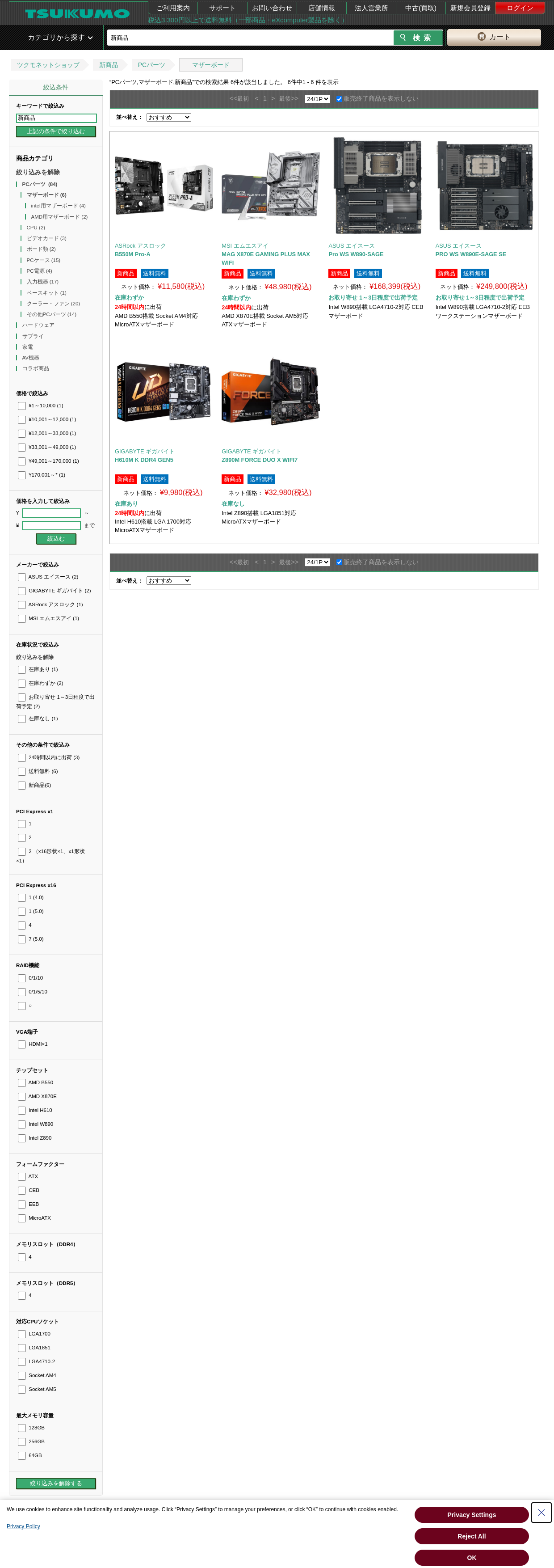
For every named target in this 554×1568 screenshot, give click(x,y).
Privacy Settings (472, 1514)
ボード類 (41, 249)
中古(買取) (420, 8)
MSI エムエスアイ (48, 618)
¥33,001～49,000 (47, 447)
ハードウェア (39, 325)
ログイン (520, 8)
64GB (30, 1455)
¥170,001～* (41, 475)
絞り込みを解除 (38, 172)
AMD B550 (35, 1082)
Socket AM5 (37, 1389)
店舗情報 (321, 8)
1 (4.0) (30, 897)
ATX (28, 1176)
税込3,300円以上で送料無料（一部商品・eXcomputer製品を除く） (248, 20)
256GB (31, 1441)
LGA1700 (34, 1333)
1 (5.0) (30, 911)
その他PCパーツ (52, 314)
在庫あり (38, 669)
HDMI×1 (33, 1044)
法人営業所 (371, 8)
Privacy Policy (23, 1526)
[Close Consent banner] (541, 1512)
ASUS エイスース (48, 576)
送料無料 (38, 771)
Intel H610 (35, 1110)
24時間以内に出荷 (49, 757)
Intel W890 (35, 1124)
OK (472, 1557)
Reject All (471, 1536)
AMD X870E (37, 1096)
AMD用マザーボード (59, 217)
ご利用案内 (173, 8)
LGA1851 (34, 1347)
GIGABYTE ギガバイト (54, 590)
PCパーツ (151, 64)
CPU (36, 227)
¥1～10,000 (40, 405)
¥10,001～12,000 (47, 419)
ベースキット (47, 293)
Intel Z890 (34, 1138)
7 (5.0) (30, 939)
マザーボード (211, 64)
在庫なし (38, 718)
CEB (28, 1190)
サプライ (33, 336)
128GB (31, 1427)
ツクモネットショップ (48, 64)
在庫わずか (40, 683)
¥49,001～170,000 (48, 461)
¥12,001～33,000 (47, 433)
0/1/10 (30, 978)
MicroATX (34, 1218)
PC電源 (39, 271)
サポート (222, 8)
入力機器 (43, 281)
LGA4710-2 (36, 1361)
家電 (28, 347)
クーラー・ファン (53, 303)
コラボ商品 (36, 368)
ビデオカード (47, 238)
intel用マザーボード (58, 205)
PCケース (44, 260)
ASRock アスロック (50, 604)
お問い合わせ (272, 8)
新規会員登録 (470, 8)
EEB (28, 1204)
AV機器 (31, 357)
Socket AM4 (37, 1375)
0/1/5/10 (32, 991)
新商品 (108, 64)
